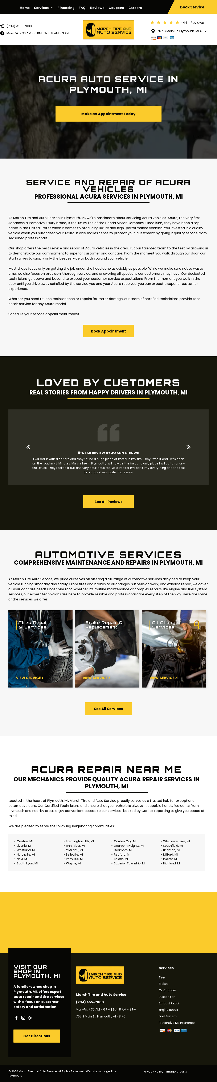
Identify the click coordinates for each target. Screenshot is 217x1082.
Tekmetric (15, 1076)
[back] (28, 447)
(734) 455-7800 (19, 26)
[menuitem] (27, 8)
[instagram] (23, 1018)
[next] (188, 447)
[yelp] (30, 1018)
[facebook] (16, 1018)
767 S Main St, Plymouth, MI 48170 (182, 31)
